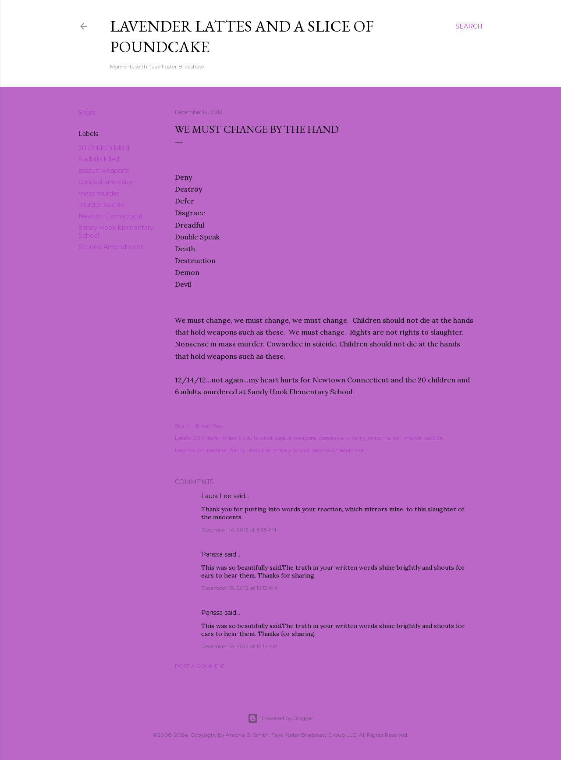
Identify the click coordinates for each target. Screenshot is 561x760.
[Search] (469, 26)
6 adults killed (98, 159)
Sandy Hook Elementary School (269, 450)
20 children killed (103, 148)
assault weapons (103, 171)
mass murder (98, 193)
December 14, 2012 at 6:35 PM (238, 529)
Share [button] (87, 113)
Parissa (212, 554)
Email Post (210, 425)
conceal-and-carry (105, 182)
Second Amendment (110, 247)
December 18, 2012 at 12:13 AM (239, 588)
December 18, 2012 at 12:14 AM (239, 646)
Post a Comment (200, 666)
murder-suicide (101, 205)
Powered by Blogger (280, 718)
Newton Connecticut (110, 216)
